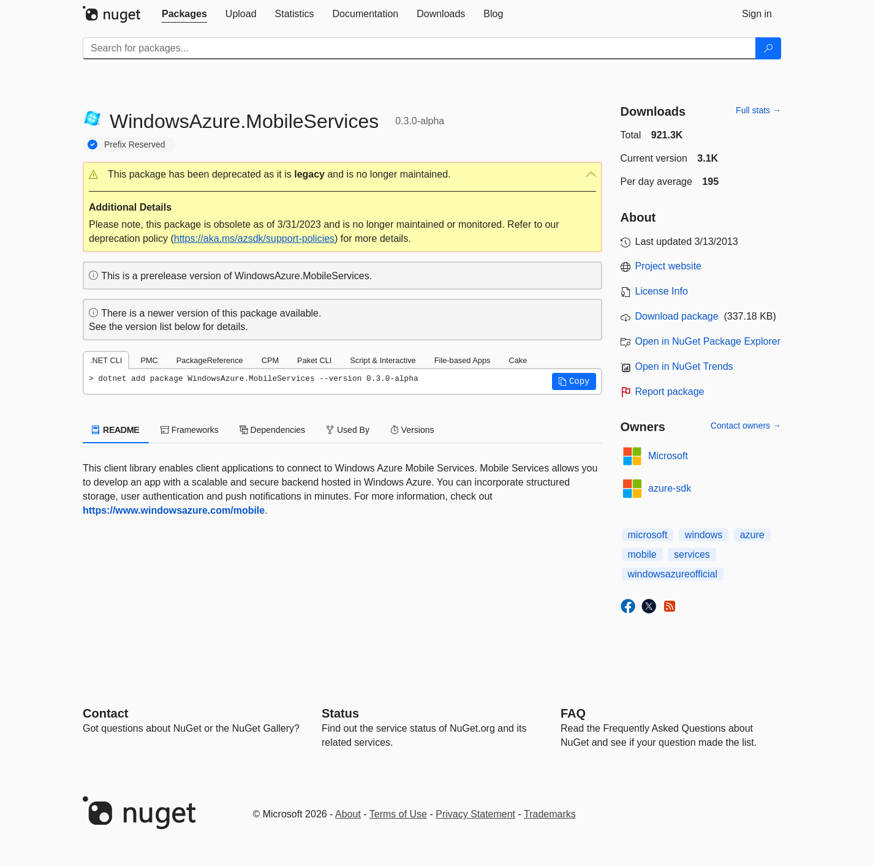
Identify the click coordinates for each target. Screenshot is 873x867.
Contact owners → (746, 425)
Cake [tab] (517, 360)
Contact (105, 713)
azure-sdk (669, 488)
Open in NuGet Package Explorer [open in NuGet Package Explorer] (707, 341)
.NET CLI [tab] (106, 360)
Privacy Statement (475, 814)
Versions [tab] (412, 430)
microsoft (648, 535)
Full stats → (758, 110)
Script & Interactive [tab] (382, 360)
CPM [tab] (270, 360)
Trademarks (550, 814)
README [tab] (116, 430)
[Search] (768, 48)
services (692, 554)
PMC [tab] (148, 360)
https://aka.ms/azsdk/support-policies (254, 238)
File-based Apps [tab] (462, 360)
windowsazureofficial (672, 574)
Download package (677, 316)
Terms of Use (398, 814)
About (348, 814)
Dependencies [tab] (272, 430)
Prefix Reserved (134, 144)
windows (703, 535)
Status (340, 713)
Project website (668, 266)
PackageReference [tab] (209, 360)
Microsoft (668, 456)
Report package (670, 391)
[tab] (184, 14)
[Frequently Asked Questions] (573, 713)
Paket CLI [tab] (314, 360)
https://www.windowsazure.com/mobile (174, 510)
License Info (661, 291)
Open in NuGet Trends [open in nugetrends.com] (684, 366)
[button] (342, 175)
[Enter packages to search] (419, 48)
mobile (642, 554)
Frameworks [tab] (190, 430)
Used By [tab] (347, 430)
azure (752, 535)
